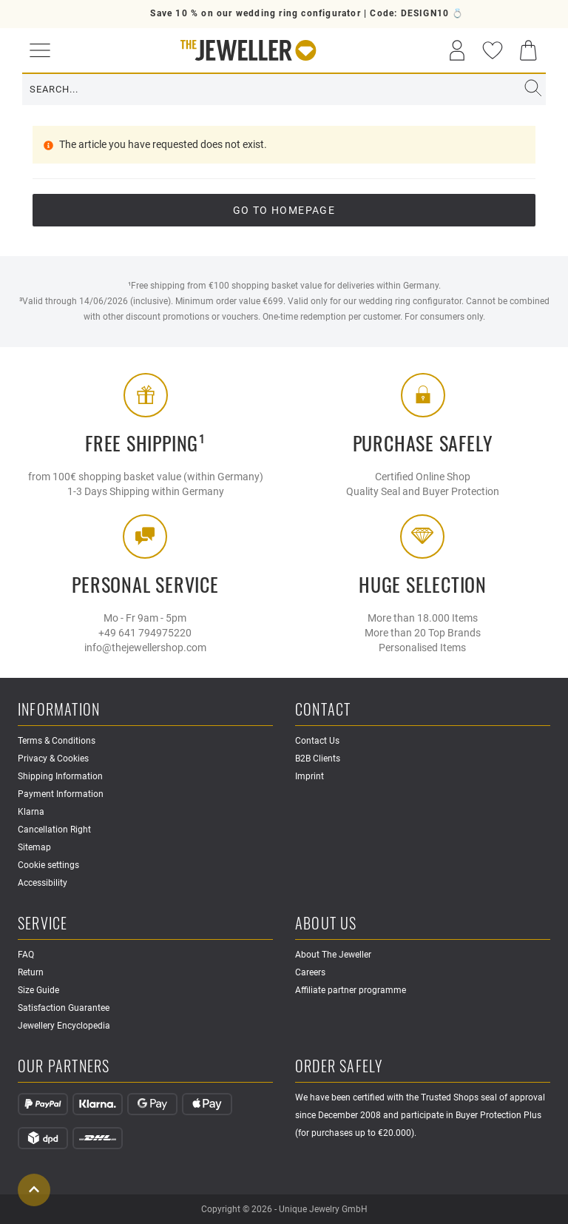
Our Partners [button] (63, 1067)
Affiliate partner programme (350, 990)
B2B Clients (317, 758)
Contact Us (317, 741)
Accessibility (42, 883)
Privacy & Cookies (53, 758)
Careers (310, 972)
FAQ (26, 954)
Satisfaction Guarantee (63, 1008)
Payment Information (61, 794)
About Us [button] (326, 924)
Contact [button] (323, 710)
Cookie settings (48, 865)
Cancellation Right (54, 829)
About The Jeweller (333, 954)
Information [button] (59, 710)
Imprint (309, 776)
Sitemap (34, 847)
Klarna (31, 812)
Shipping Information (60, 776)
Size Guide (38, 990)
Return (31, 972)
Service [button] (42, 924)
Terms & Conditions (56, 741)
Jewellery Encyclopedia (64, 1025)
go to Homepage (284, 210)
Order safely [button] (338, 1067)
